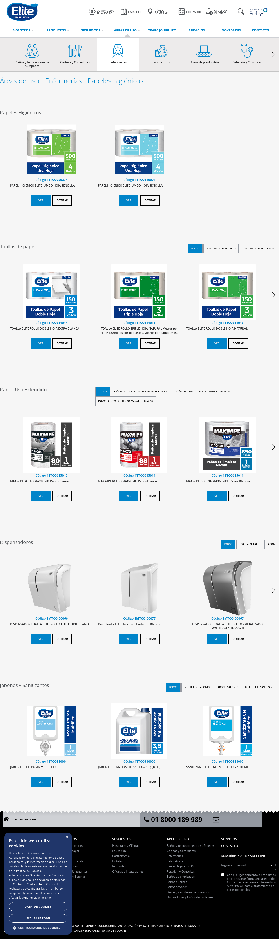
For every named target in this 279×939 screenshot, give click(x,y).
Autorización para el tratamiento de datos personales (159, 926)
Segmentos (121, 839)
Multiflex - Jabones (197, 687)
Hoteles (117, 861)
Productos (67, 839)
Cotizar (62, 200)
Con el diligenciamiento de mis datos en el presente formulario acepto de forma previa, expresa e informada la (248, 882)
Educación (119, 851)
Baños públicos (177, 882)
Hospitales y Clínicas (125, 846)
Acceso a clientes (216, 11)
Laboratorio (175, 861)
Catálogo (131, 11)
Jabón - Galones (227, 687)
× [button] (67, 837)
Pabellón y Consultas (181, 871)
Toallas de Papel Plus (221, 248)
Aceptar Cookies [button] (38, 906)
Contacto (229, 846)
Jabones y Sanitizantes (72, 871)
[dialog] (38, 884)
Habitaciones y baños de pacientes (190, 897)
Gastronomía (121, 856)
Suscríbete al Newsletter (243, 855)
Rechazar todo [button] (38, 918)
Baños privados (177, 887)
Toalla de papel (249, 544)
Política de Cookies (28, 871)
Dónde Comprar (157, 11)
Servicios (229, 839)
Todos (195, 248)
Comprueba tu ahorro (101, 11)
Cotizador (190, 11)
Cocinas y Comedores (181, 851)
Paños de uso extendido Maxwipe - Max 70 (202, 391)
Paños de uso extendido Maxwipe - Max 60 (125, 401)
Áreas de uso (178, 839)
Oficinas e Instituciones (127, 871)
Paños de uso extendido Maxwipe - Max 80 (141, 391)
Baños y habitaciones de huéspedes (190, 846)
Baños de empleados (181, 877)
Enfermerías (175, 856)
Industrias (119, 866)
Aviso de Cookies (114, 930)
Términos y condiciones (98, 926)
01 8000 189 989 (173, 819)
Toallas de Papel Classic (259, 248)
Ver (40, 200)
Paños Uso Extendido (72, 861)
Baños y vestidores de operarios (188, 892)
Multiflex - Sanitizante (260, 687)
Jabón (271, 544)
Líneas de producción (181, 866)
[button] (38, 928)
